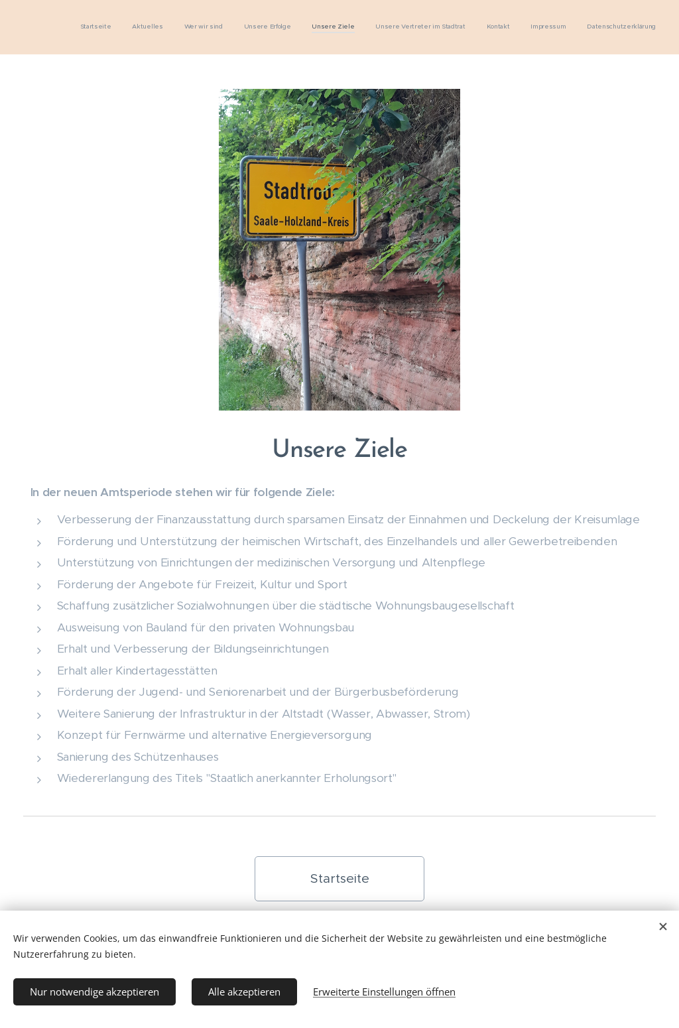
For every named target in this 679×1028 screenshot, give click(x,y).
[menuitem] (490, 27)
